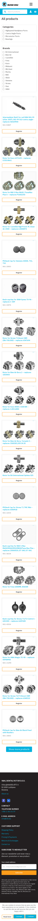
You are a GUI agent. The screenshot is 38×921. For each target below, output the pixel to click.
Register (19, 131)
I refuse (31, 916)
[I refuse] (35, 912)
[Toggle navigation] (31, 4)
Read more (7, 917)
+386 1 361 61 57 (8, 811)
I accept (19, 916)
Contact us (6, 844)
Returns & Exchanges (10, 841)
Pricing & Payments (9, 837)
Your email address (8, 862)
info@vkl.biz (6, 819)
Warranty (5, 833)
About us (5, 794)
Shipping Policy (7, 830)
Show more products (19, 749)
